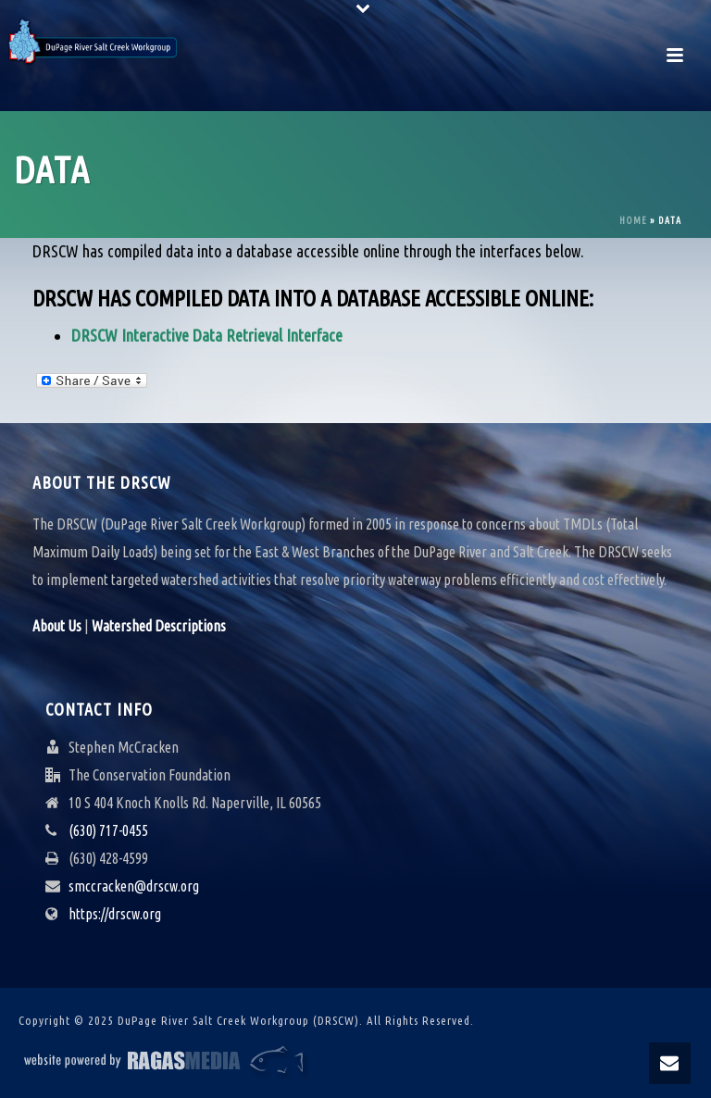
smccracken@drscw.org (134, 886)
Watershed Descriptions (159, 626)
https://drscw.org (115, 913)
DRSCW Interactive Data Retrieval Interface (207, 335)
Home (633, 221)
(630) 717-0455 (108, 830)
